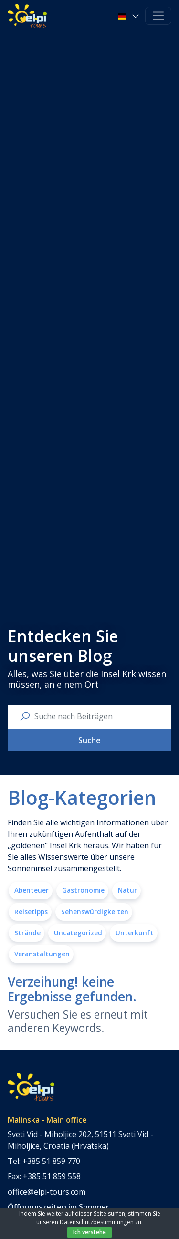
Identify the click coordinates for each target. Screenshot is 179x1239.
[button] (129, 16)
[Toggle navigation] (158, 16)
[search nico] (97, 716)
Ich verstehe (89, 1232)
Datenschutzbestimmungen (97, 1222)
